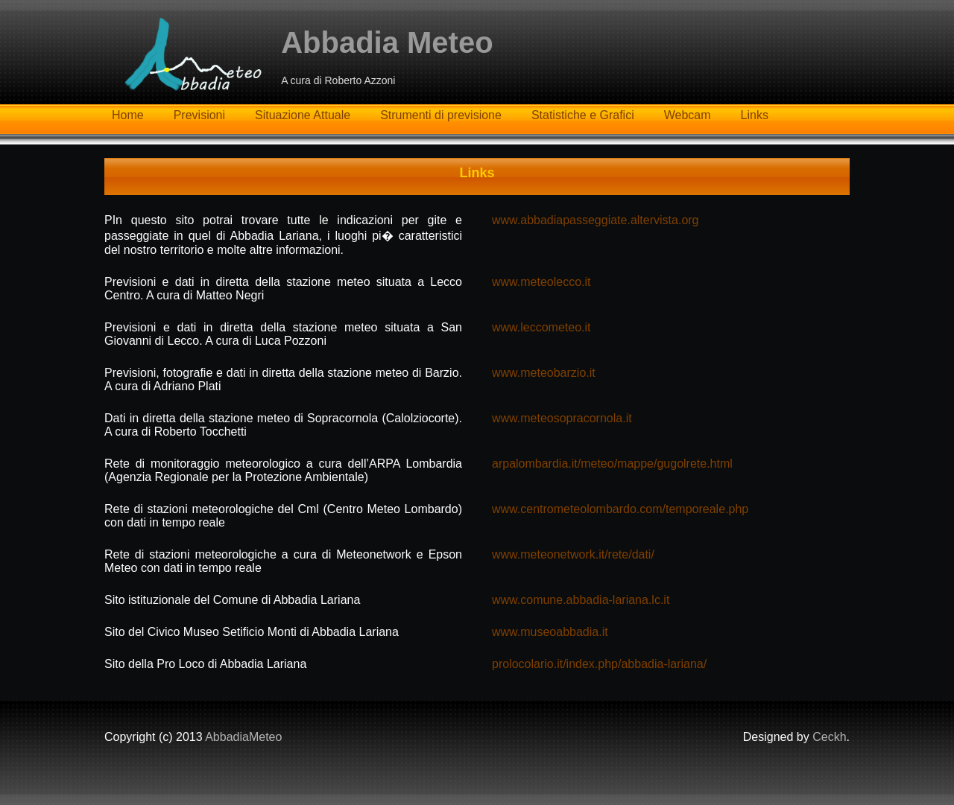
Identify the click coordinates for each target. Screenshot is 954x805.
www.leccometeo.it (541, 327)
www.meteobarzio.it (544, 372)
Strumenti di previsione (441, 115)
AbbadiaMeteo (243, 737)
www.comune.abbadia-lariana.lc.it (580, 600)
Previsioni (199, 115)
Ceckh (829, 737)
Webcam (687, 115)
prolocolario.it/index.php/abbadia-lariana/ (599, 664)
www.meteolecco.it (541, 282)
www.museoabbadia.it (550, 632)
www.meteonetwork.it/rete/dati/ (573, 554)
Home (128, 115)
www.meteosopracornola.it (562, 418)
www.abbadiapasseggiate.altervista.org (595, 220)
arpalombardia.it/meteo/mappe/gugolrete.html (612, 463)
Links (754, 115)
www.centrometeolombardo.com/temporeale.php (620, 509)
